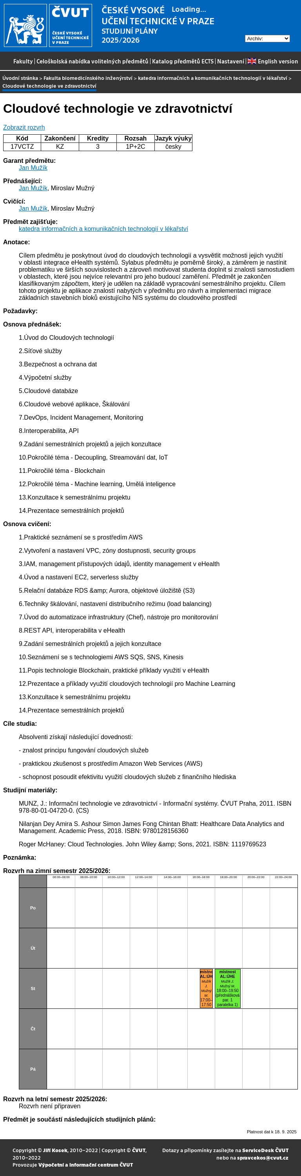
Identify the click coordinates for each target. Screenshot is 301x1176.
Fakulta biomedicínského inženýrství (88, 78)
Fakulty (23, 61)
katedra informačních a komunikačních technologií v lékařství (212, 78)
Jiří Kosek (55, 1150)
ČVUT (138, 1150)
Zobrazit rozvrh (24, 127)
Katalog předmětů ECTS (183, 61)
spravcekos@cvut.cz (262, 1157)
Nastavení (230, 61)
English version (273, 61)
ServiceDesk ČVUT (265, 1150)
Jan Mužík (33, 167)
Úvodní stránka (20, 78)
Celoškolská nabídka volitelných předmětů (92, 61)
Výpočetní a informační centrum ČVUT (85, 1164)
